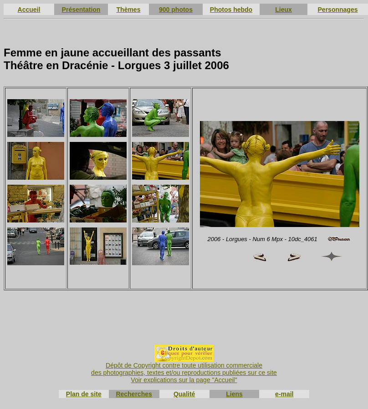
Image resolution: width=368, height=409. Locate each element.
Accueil (29, 9)
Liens (234, 394)
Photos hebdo (231, 9)
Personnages (338, 9)
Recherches (134, 394)
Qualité (184, 394)
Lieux (283, 9)
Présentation (81, 9)
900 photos (176, 9)
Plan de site (84, 394)
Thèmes (129, 9)
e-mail (284, 394)
